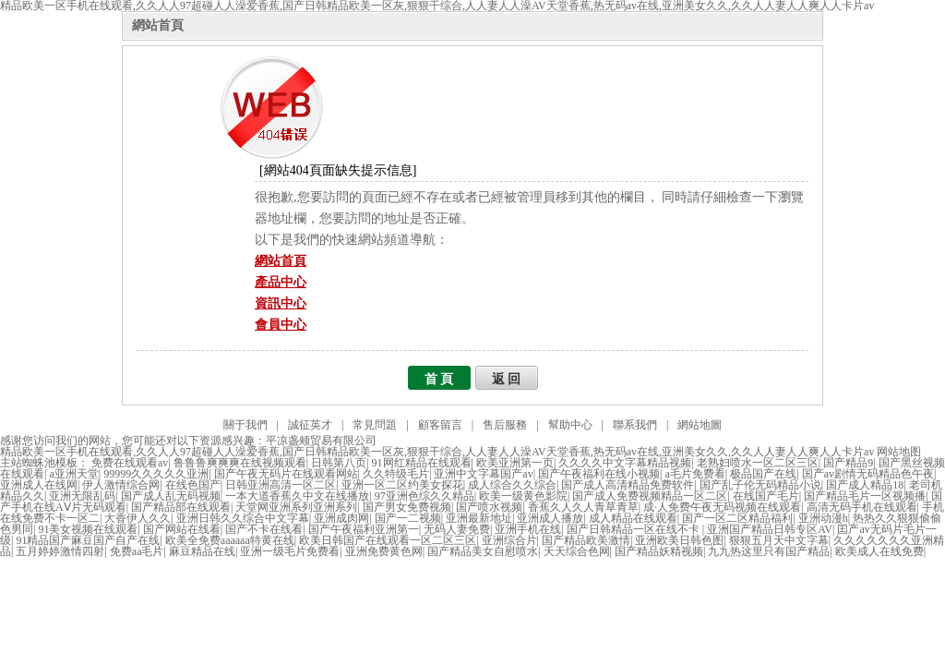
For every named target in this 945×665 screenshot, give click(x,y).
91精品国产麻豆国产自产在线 (88, 540)
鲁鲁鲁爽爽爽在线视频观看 (239, 462)
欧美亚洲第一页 (515, 462)
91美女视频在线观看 (88, 529)
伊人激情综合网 (121, 484)
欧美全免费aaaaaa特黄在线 (229, 540)
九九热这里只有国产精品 (769, 551)
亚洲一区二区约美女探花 (402, 484)
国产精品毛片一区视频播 (865, 496)
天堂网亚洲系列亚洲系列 (296, 507)
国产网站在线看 (182, 529)
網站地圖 (699, 424)
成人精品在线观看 (633, 518)
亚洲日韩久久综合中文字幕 (242, 518)
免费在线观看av (129, 462)
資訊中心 (280, 303)
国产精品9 (848, 462)
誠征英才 (310, 424)
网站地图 (899, 451)
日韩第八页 (338, 462)
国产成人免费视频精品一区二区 (649, 496)
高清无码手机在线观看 (862, 507)
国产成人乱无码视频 (171, 496)
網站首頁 (158, 25)
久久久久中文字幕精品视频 (624, 462)
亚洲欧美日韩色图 (679, 540)
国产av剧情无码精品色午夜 (868, 473)
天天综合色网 (577, 551)
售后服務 (505, 424)
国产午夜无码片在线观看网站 (286, 473)
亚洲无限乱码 (82, 496)
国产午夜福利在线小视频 (599, 473)
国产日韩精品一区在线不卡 (634, 529)
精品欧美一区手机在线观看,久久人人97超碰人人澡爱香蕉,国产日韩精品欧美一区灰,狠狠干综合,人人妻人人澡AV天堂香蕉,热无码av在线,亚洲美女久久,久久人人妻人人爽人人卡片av (437, 451)
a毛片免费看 (695, 473)
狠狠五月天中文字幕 (779, 540)
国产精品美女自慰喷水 (482, 551)
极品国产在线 (763, 473)
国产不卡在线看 (264, 529)
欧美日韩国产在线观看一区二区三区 (387, 540)
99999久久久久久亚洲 (156, 473)
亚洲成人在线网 (39, 484)
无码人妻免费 (457, 529)
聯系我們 (635, 424)
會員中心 (280, 325)
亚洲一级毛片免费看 (290, 551)
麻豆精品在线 (202, 551)
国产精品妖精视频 (659, 551)
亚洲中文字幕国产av (483, 473)
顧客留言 (440, 424)
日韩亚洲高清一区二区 (280, 484)
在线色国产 (193, 484)
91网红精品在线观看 (422, 462)
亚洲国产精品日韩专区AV (769, 529)
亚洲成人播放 (550, 518)
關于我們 (245, 424)
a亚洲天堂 (73, 473)
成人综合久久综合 (512, 484)
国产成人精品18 (864, 484)
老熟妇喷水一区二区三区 (758, 462)
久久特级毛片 (396, 473)
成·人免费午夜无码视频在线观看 (722, 507)
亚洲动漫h (823, 518)
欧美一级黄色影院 (523, 496)
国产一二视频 (408, 518)
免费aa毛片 (137, 551)
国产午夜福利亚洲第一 (363, 529)
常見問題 (375, 424)
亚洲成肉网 (341, 518)
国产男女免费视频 (407, 507)
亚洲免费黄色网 (384, 551)
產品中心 (280, 282)
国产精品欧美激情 (586, 540)
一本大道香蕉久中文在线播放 (297, 496)
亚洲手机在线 (528, 529)
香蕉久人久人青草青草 (583, 507)
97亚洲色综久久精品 (424, 496)
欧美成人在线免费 (879, 551)
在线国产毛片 (766, 496)
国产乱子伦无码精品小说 (760, 484)
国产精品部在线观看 (181, 507)
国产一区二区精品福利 (737, 518)
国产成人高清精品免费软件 (627, 484)
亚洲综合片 (509, 540)
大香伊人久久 (137, 518)
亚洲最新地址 (479, 518)
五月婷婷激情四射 (60, 551)
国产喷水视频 (489, 507)
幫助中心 (570, 424)
